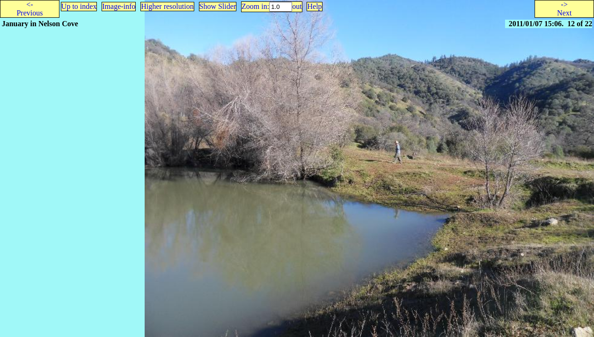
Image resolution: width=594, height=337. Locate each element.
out (296, 6)
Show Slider (217, 6)
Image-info (118, 6)
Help (314, 6)
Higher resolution (167, 6)
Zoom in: (255, 6)
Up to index (79, 6)
